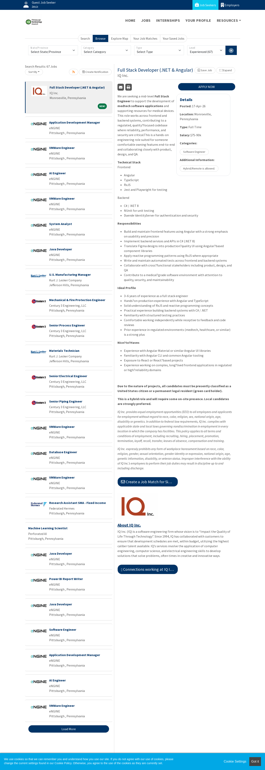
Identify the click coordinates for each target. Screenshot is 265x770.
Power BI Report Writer (66, 579)
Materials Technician (64, 351)
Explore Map (119, 38)
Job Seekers (205, 4)
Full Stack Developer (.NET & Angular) (77, 87)
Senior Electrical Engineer (68, 376)
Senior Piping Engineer (65, 401)
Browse (100, 38)
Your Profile (198, 20)
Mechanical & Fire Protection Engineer (77, 300)
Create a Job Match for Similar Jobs (149, 481)
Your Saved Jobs (173, 38)
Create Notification (95, 72)
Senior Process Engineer (67, 325)
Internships (168, 20)
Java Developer (60, 249)
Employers (230, 4)
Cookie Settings (235, 761)
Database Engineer (63, 452)
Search (85, 38)
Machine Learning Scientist (48, 528)
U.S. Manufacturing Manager (70, 274)
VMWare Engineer (62, 148)
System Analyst (60, 224)
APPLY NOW (206, 87)
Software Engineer (62, 630)
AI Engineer (57, 173)
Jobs (146, 20)
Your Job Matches (145, 38)
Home (130, 20)
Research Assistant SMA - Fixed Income (77, 503)
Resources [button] (227, 20)
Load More (68, 729)
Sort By (32, 72)
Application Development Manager (74, 122)
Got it (255, 761)
